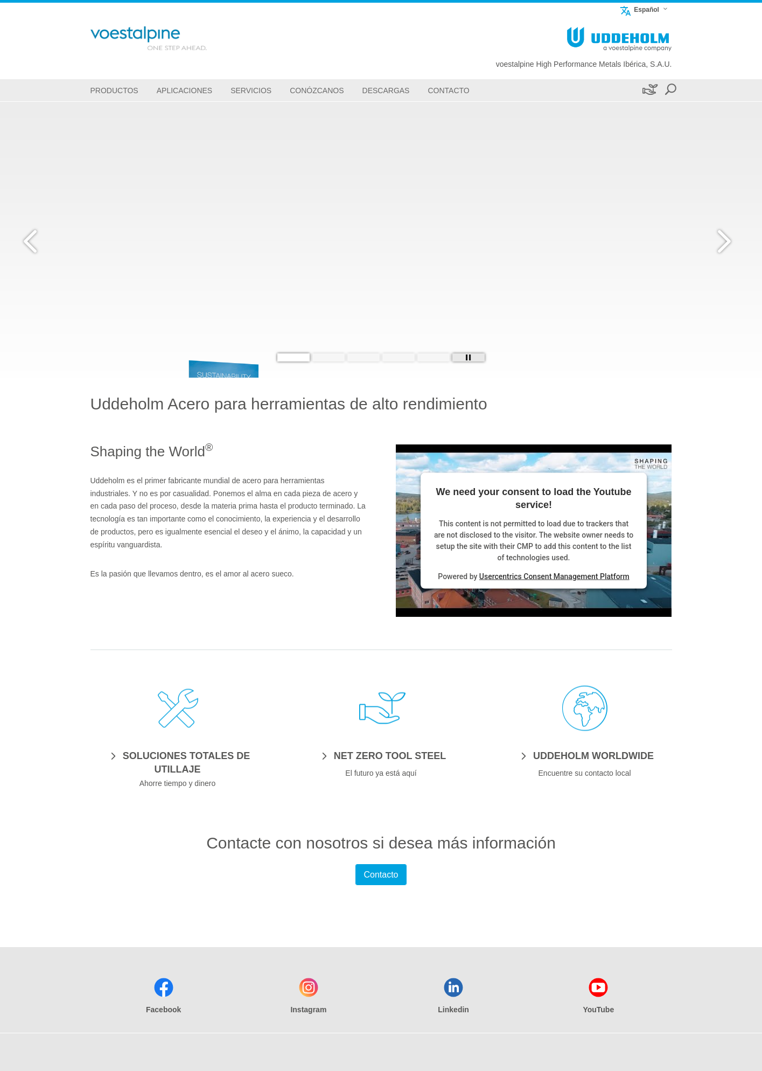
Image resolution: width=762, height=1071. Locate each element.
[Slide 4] (398, 357)
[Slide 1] (293, 357)
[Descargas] (386, 90)
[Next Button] (721, 239)
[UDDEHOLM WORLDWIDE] (584, 755)
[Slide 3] (363, 357)
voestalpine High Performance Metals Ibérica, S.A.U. (584, 64)
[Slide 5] (433, 357)
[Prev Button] (40, 239)
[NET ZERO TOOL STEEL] (381, 755)
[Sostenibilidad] (649, 90)
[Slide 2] (328, 357)
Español (639, 9)
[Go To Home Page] (165, 38)
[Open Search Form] (670, 90)
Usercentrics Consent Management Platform (554, 576)
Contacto (380, 874)
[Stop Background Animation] (468, 357)
